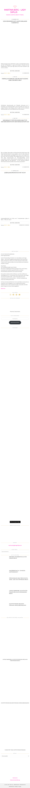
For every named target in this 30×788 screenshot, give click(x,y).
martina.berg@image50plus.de (15, 545)
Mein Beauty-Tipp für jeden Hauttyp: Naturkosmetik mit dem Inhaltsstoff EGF (15, 120)
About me (3, 288)
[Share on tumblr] (9, 73)
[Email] (19, 295)
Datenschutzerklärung (15, 780)
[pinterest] (16, 295)
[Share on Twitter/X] (7, 73)
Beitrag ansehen (15, 70)
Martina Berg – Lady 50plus (15, 11)
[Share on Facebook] (5, 73)
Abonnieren (15, 322)
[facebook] (13, 295)
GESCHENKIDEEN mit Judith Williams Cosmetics (15, 21)
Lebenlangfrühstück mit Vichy (15, 172)
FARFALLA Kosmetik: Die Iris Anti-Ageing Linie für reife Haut (15, 79)
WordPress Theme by (15, 786)
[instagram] (10, 295)
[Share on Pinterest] (8, 73)
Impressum (15, 777)
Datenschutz (23, 784)
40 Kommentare (25, 114)
